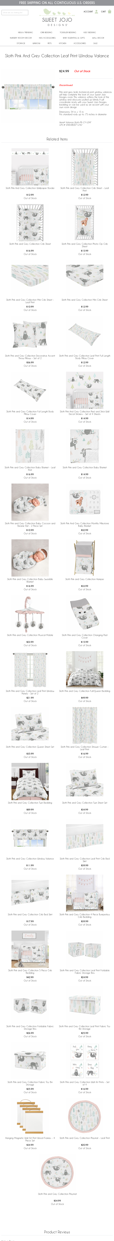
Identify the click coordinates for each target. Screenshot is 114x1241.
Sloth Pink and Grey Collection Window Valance (30, 858)
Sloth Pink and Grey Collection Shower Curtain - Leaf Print (85, 748)
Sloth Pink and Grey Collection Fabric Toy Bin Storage (30, 1083)
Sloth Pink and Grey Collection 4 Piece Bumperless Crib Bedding (85, 915)
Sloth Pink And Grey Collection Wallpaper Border (30, 188)
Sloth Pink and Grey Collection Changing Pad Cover (84, 636)
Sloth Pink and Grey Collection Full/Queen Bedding (84, 691)
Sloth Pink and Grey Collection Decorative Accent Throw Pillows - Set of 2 (30, 356)
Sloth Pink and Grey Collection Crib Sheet (30, 244)
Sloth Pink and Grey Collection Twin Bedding (30, 802)
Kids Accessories (47, 38)
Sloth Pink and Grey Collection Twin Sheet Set (84, 802)
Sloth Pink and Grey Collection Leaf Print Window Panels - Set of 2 (30, 692)
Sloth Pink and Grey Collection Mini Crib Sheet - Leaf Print (30, 301)
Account (88, 12)
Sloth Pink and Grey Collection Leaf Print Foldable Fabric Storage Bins (85, 971)
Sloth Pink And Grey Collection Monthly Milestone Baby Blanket (84, 524)
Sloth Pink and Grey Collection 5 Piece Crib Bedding (30, 971)
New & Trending (25, 32)
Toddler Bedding (68, 32)
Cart (103, 12)
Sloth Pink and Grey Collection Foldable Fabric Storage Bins (30, 1027)
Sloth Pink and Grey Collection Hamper (84, 579)
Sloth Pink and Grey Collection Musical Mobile (30, 635)
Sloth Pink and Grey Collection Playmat (57, 1194)
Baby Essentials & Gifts (74, 38)
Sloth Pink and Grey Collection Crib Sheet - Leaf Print (84, 189)
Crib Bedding (46, 32)
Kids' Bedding (90, 32)
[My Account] (96, 11)
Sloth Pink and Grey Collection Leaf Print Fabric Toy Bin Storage (84, 1027)
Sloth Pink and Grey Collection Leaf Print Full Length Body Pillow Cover (84, 356)
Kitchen (62, 43)
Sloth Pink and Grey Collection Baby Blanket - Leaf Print (30, 468)
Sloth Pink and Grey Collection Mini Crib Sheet (85, 299)
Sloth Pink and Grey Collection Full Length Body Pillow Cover (30, 412)
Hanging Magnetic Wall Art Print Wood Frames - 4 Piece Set (30, 1139)
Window (36, 43)
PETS (50, 43)
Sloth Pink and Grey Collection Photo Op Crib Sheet (85, 245)
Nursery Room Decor (21, 38)
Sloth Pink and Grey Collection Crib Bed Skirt (30, 914)
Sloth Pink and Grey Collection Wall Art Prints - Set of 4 (84, 1083)
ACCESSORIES (80, 43)
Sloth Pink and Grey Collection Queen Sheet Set (30, 747)
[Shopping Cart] (109, 11)
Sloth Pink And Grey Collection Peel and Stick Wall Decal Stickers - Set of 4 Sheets (84, 412)
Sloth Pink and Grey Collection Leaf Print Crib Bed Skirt (85, 859)
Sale (95, 43)
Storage (21, 43)
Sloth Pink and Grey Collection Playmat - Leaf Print (85, 1138)
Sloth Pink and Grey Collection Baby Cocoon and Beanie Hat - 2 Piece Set (30, 524)
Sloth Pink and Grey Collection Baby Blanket (85, 467)
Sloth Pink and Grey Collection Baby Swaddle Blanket (30, 580)
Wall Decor (98, 38)
